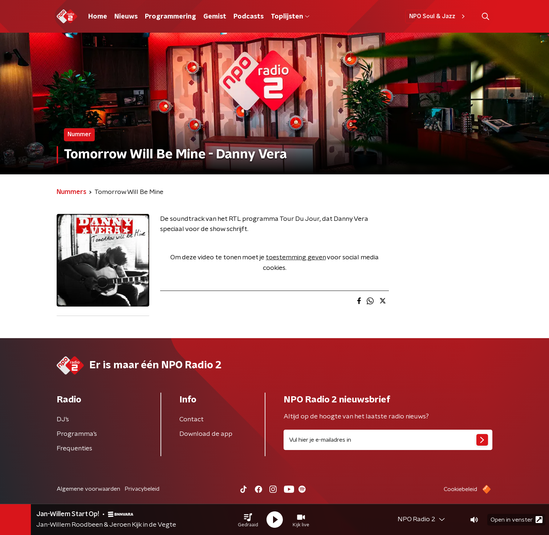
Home (97, 16)
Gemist (214, 16)
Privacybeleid (142, 489)
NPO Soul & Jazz (438, 16)
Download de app (205, 434)
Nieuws (126, 16)
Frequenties (74, 448)
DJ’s (63, 419)
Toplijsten (290, 16)
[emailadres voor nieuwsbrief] (388, 440)
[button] (248, 519)
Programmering (170, 16)
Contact (191, 419)
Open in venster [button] (516, 519)
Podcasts (248, 16)
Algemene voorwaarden (88, 489)
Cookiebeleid (460, 489)
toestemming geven (296, 257)
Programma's (77, 434)
